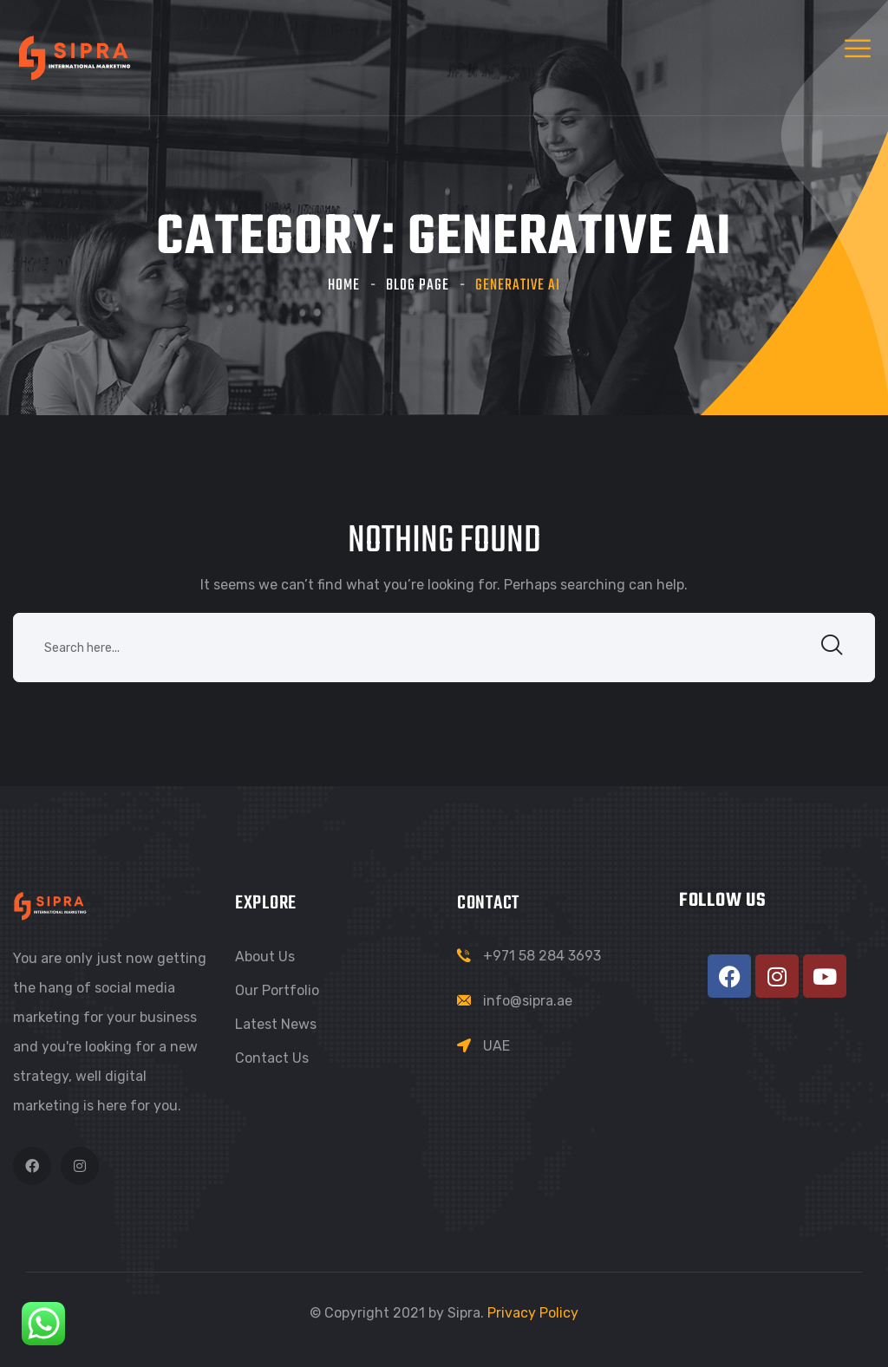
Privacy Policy (532, 1313)
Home (344, 285)
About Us (265, 956)
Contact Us (272, 1058)
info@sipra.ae (527, 1001)
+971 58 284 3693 (542, 955)
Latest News (276, 1024)
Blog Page (417, 285)
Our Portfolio (277, 990)
